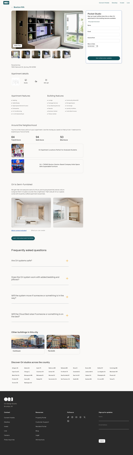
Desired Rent (91, 37)
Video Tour (17, 45)
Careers (7, 435)
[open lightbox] (47, 30)
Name (89, 25)
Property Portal (41, 418)
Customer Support (42, 422)
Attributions (40, 440)
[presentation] (100, 52)
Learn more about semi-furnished (23, 238)
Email (89, 31)
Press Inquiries (9, 440)
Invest (122, 3)
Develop (114, 3)
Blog (37, 431)
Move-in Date (91, 44)
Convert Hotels (104, 3)
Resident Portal (41, 426)
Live (128, 3)
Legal (37, 435)
